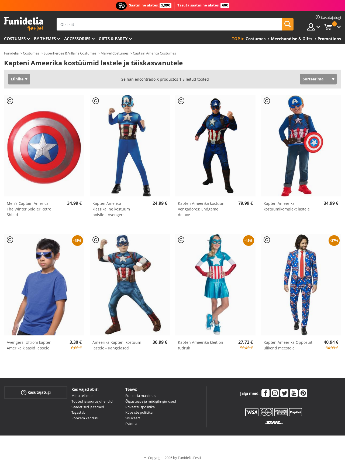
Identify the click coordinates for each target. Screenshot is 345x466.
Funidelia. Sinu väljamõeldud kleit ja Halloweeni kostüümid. (23, 24)
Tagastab (78, 412)
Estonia (131, 423)
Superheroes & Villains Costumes (70, 53)
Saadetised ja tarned (87, 406)
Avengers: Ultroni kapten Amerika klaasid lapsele (29, 345)
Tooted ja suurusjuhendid (92, 401)
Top (236, 38)
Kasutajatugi (36, 392)
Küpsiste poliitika (139, 412)
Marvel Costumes (115, 53)
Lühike (17, 78)
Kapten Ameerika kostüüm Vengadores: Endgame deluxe (202, 209)
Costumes (15, 38)
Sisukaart (132, 418)
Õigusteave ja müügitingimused (150, 401)
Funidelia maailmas (140, 395)
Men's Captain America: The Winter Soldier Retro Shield (29, 209)
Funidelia (11, 53)
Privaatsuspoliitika (140, 406)
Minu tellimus (82, 395)
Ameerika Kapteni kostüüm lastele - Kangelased (116, 345)
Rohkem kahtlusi (84, 418)
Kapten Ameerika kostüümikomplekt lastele (287, 206)
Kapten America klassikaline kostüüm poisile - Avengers (111, 209)
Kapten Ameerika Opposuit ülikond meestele (288, 345)
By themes (45, 38)
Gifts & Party (113, 38)
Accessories (77, 38)
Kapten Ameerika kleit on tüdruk (200, 345)
